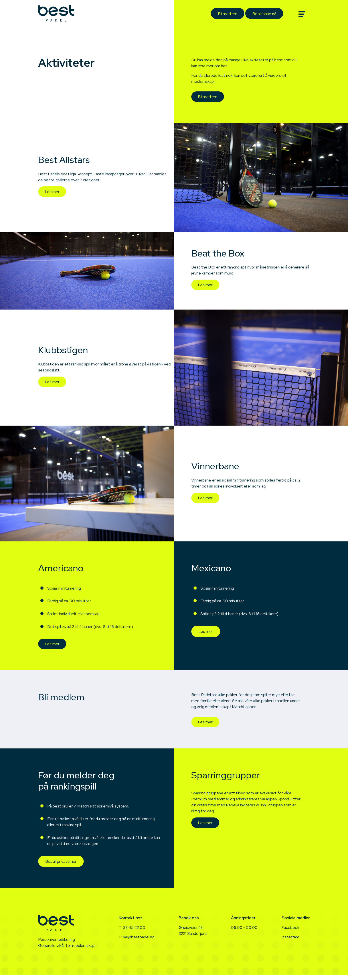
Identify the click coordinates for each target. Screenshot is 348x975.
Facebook (290, 927)
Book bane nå (264, 13)
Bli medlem (227, 13)
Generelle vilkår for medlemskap (66, 945)
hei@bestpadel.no (138, 936)
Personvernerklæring (56, 939)
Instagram (290, 936)
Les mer (52, 191)
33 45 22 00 (134, 927)
